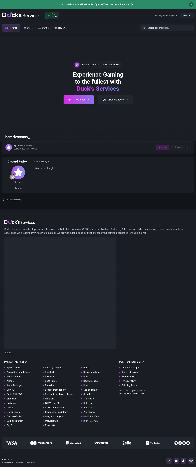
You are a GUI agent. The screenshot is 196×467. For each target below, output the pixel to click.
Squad (86, 394)
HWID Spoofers (91, 416)
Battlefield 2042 (14, 394)
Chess (10, 407)
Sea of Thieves (91, 389)
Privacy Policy (129, 381)
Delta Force (51, 381)
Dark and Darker (15, 421)
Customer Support (131, 367)
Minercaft (50, 425)
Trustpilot (8, 353)
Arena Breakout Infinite (18, 372)
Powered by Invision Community (18, 462)
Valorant (87, 407)
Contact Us (7, 459)
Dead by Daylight (53, 367)
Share (162, 147)
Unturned (87, 403)
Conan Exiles (13, 412)
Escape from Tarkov (55, 389)
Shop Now (78, 99)
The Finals (88, 398)
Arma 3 (10, 381)
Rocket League (90, 381)
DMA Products (115, 99)
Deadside (49, 376)
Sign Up (186, 15)
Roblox (86, 376)
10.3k (18, 188)
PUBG (86, 367)
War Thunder (89, 412)
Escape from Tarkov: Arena (59, 394)
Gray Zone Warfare (54, 407)
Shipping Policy (129, 385)
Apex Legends (14, 367)
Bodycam (11, 403)
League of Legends (55, 416)
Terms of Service (130, 372)
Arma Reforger (14, 385)
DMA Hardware (90, 421)
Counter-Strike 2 (15, 416)
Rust (85, 385)
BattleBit (11, 389)
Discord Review (24, 145)
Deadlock (49, 372)
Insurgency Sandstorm (56, 412)
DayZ (9, 425)
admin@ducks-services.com (131, 393)
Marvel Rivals (51, 421)
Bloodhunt (12, 398)
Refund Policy (129, 376)
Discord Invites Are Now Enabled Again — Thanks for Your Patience (95, 4)
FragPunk (50, 398)
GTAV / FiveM (52, 403)
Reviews (33, 148)
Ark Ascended (14, 376)
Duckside (49, 385)
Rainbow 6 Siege (91, 372)
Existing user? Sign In (166, 15)
